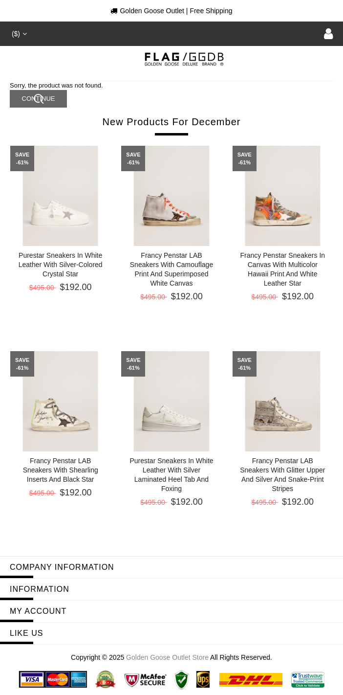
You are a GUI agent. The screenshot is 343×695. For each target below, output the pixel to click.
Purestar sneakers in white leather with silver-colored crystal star (61, 264)
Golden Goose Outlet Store (167, 657)
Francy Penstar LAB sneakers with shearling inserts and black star (60, 470)
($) (18, 34)
